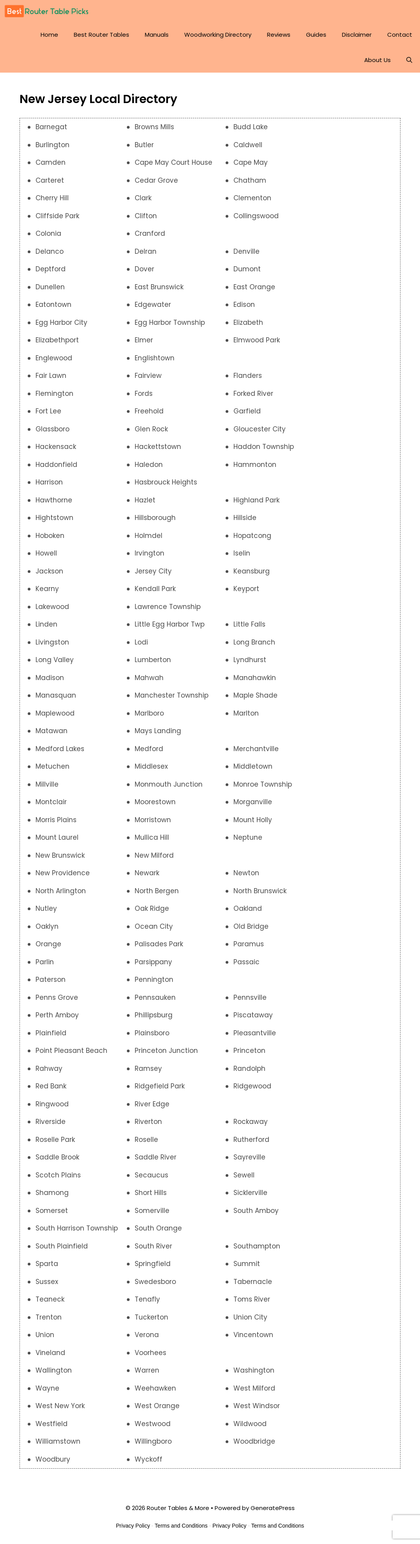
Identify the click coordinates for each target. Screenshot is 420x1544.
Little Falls (249, 627)
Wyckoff (148, 1462)
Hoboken (50, 539)
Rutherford (251, 1143)
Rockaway (250, 1125)
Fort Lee (48, 414)
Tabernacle (252, 1285)
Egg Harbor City (61, 326)
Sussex (47, 1285)
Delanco (50, 255)
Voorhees (150, 1356)
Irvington (149, 556)
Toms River (251, 1302)
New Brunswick (60, 859)
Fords (144, 397)
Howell (46, 556)
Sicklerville (250, 1196)
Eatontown (53, 308)
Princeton (249, 1054)
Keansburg (251, 574)
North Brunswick (260, 894)
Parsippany (153, 965)
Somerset (52, 1214)
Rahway (49, 1072)
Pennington (154, 983)
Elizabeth (248, 326)
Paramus (248, 947)
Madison (50, 681)
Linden (46, 627)
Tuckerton (151, 1320)
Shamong (52, 1196)
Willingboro (153, 1445)
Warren (147, 1373)
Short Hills (151, 1196)
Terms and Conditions (181, 1529)
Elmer (144, 343)
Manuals (157, 38)
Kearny (47, 592)
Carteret (50, 184)
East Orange (254, 290)
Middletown (252, 770)
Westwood (153, 1427)
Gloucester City (259, 432)
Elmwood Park (256, 343)
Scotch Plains (58, 1178)
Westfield (52, 1427)
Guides (316, 38)
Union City (250, 1320)
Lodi (141, 645)
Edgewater (153, 308)
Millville (47, 787)
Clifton (146, 219)
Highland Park (256, 503)
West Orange (157, 1409)
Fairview (148, 379)
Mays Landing (158, 734)
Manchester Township (171, 698)
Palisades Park (159, 947)
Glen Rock (151, 432)
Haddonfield (56, 468)
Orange (48, 947)
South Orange (158, 1231)
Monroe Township (262, 787)
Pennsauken (155, 1001)
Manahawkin (254, 681)
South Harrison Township (77, 1231)
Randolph (249, 1072)
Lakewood (52, 610)
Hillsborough (155, 521)
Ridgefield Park (160, 1089)
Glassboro (52, 432)
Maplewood (55, 716)
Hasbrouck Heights (166, 485)
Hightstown (54, 521)
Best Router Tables (101, 38)
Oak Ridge (152, 912)
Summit (246, 1267)
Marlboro (149, 716)
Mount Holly (252, 823)
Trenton (49, 1320)
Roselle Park (55, 1143)
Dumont (247, 272)
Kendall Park (155, 592)
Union (45, 1338)
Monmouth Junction (169, 787)
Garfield (247, 414)
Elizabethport (57, 343)
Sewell (243, 1178)
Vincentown (253, 1338)
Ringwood (52, 1107)
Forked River (253, 397)
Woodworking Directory (217, 38)
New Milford (154, 859)
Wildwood (250, 1427)
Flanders (247, 379)
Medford (149, 752)
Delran (146, 255)
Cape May (250, 166)
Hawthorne (54, 503)
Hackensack (56, 450)
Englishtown (154, 361)
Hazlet (145, 503)
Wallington (54, 1373)
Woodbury (53, 1462)
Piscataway (253, 1018)
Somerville (152, 1214)
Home (49, 38)
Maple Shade (255, 698)
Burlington (52, 148)
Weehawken (155, 1391)
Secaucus (151, 1178)
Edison (244, 308)
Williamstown (58, 1445)
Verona (147, 1338)
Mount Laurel (57, 841)
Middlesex (151, 770)
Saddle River (155, 1160)
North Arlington (61, 894)
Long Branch (254, 645)
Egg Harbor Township (170, 326)
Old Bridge (251, 930)
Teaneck (50, 1302)
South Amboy (256, 1214)
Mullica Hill (152, 841)
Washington (253, 1373)
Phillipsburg (154, 1018)
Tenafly (147, 1302)
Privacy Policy (133, 1529)
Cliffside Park (57, 219)
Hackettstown (158, 450)
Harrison (49, 485)
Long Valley (55, 663)
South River (153, 1249)
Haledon (149, 468)
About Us (377, 63)
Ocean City (154, 930)
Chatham (249, 184)
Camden (51, 166)
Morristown (153, 823)
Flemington (54, 397)
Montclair (51, 805)
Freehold (149, 414)
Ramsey (148, 1072)
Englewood (54, 361)
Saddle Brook (57, 1160)
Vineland (50, 1356)
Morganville (252, 805)
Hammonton (254, 468)
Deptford (51, 272)
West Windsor (256, 1409)
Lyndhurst (249, 663)
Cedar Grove (156, 184)
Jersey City (153, 574)
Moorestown (155, 805)
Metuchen (52, 770)
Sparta (47, 1267)
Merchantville (256, 752)
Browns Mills (154, 130)
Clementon (252, 201)
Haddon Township (263, 450)
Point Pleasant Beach (71, 1054)
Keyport (246, 592)
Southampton (256, 1249)
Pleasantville (254, 1036)
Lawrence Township (168, 610)
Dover (144, 272)
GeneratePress (273, 1511)
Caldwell (247, 148)
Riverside (51, 1125)
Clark (143, 201)
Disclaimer (357, 38)
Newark (147, 876)
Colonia (48, 237)
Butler (144, 148)
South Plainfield (62, 1249)
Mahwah (149, 681)
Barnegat (51, 130)
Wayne (47, 1391)
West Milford (254, 1391)
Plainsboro (152, 1036)
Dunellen (50, 290)
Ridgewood (252, 1089)
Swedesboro (155, 1285)
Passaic (246, 965)
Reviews (278, 38)
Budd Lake (250, 130)
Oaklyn (47, 930)
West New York (60, 1409)
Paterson (51, 983)
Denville (246, 255)
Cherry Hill (52, 201)
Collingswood (256, 219)
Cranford (150, 237)
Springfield (153, 1267)
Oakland (247, 912)
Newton (246, 876)
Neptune (247, 841)
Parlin (45, 965)
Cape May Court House (173, 166)
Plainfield (51, 1036)
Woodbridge (254, 1445)
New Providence (63, 876)
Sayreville (249, 1160)
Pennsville (250, 1001)
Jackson (49, 574)
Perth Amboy (57, 1018)
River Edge (152, 1107)
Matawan (52, 734)
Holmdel (148, 539)
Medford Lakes (60, 752)
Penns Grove (57, 1001)
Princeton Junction (166, 1054)
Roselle (146, 1143)
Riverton (148, 1125)
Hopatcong (252, 539)
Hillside (244, 521)
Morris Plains (56, 823)
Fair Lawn (51, 379)
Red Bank (51, 1089)
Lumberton (153, 663)
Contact (399, 38)
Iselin (241, 556)
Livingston (52, 645)
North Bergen (157, 894)
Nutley (46, 912)
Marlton (246, 716)
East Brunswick (159, 290)
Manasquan (56, 698)
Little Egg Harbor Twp (170, 627)
